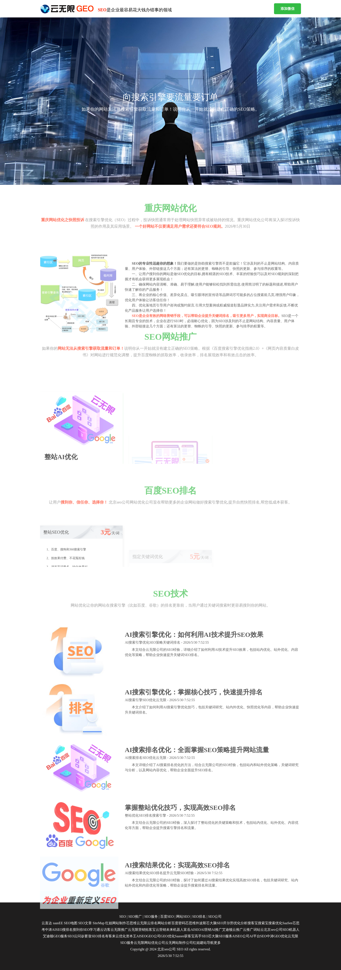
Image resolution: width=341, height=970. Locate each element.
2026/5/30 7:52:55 (170, 956)
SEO (180, 949)
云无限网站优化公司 (149, 943)
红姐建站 (200, 943)
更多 (217, 943)
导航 (210, 943)
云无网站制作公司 (179, 943)
